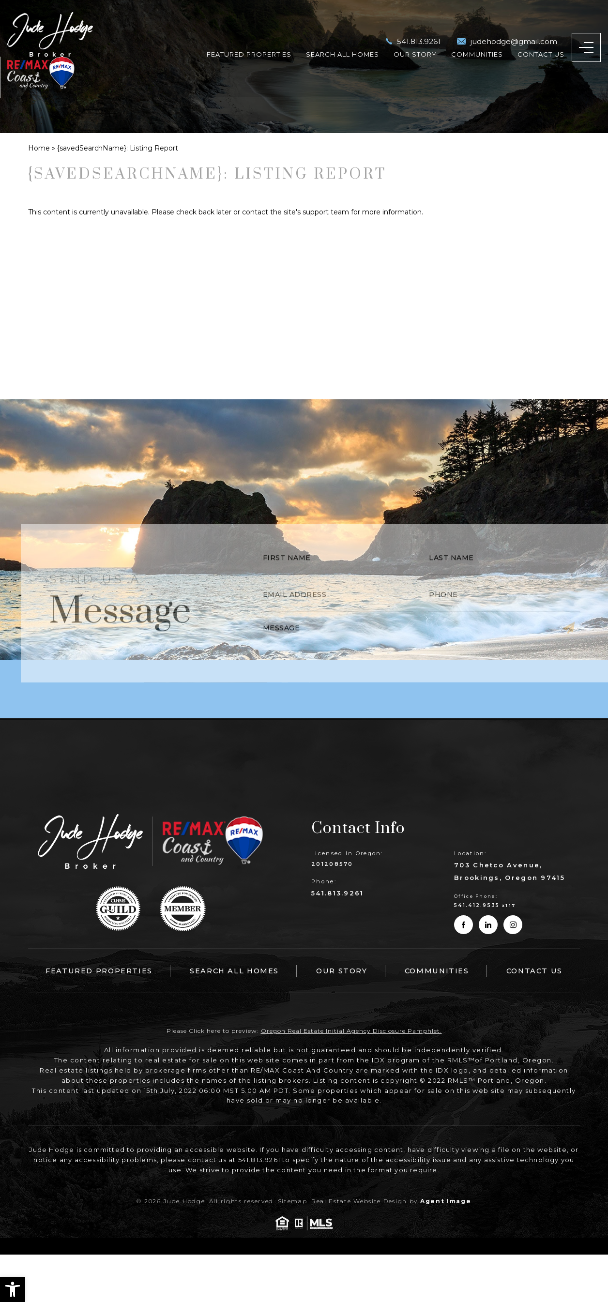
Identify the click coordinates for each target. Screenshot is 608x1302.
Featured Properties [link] (249, 33)
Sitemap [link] (292, 1201)
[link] (12, 1289)
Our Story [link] (415, 33)
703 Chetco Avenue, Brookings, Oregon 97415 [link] (509, 871)
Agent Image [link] (445, 1201)
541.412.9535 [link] (477, 905)
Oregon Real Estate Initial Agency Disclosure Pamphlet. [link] (351, 1031)
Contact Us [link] (540, 33)
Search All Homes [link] (342, 33)
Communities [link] (477, 33)
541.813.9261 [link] (337, 893)
